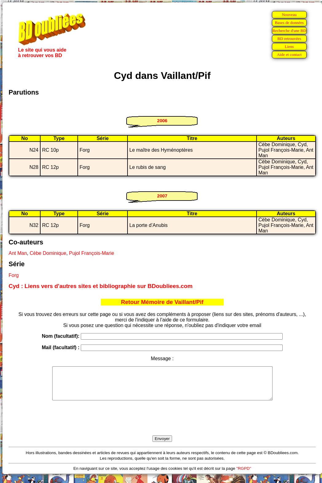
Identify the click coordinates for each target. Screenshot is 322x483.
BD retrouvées (289, 38)
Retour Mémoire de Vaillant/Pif (162, 302)
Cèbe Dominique (47, 253)
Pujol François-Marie (91, 253)
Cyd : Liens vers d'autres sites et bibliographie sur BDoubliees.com (101, 286)
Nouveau (289, 14)
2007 (162, 195)
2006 (162, 120)
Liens (289, 46)
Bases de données (289, 22)
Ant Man (18, 253)
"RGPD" (243, 475)
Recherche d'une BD (289, 30)
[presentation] (162, 425)
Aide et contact (289, 54)
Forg (14, 275)
